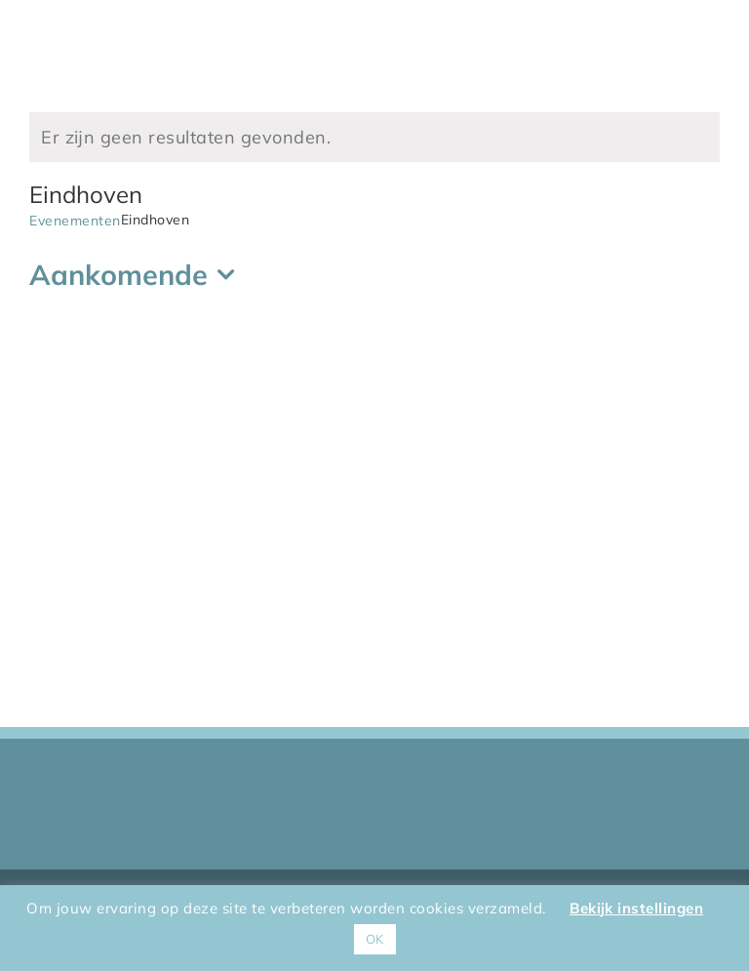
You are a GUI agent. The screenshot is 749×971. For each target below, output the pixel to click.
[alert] (374, 137)
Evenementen (75, 220)
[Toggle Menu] (705, 42)
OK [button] (375, 939)
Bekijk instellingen (636, 908)
